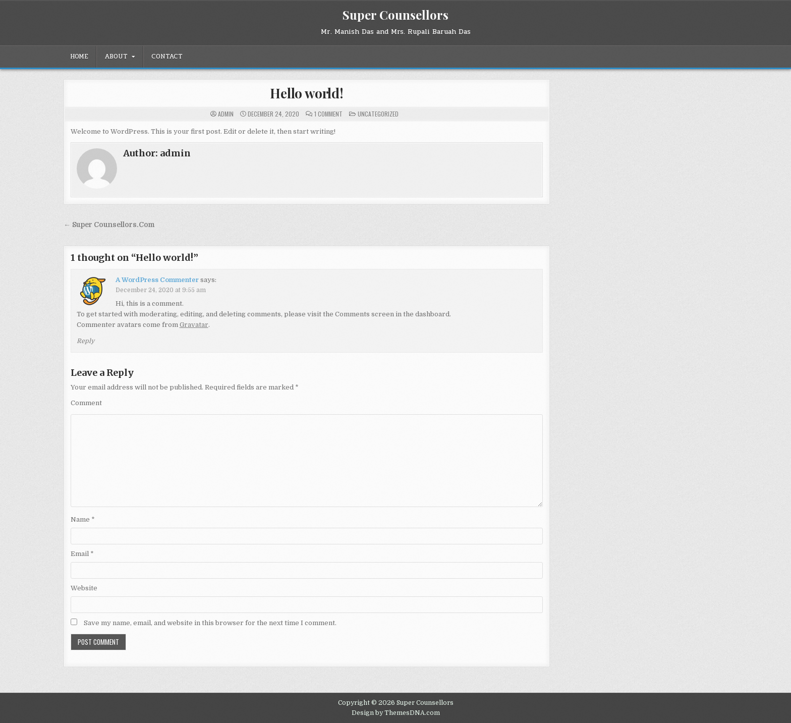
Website (84, 588)
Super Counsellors (395, 15)
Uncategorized (378, 113)
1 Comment (328, 114)
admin (226, 114)
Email (82, 554)
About (116, 56)
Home (79, 56)
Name (83, 519)
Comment (86, 403)
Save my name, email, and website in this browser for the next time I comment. (210, 623)
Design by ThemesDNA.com (396, 712)
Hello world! (307, 93)
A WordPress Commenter (157, 280)
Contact (167, 56)
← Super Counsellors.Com (109, 225)
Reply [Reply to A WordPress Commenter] (85, 341)
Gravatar (194, 324)
